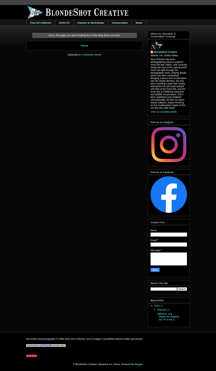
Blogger (138, 364)
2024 (157, 305)
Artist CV (64, 22)
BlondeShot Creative (165, 52)
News (139, 22)
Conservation (120, 22)
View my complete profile (164, 111)
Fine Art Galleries (40, 22)
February (162, 309)
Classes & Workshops (90, 22)
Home (84, 45)
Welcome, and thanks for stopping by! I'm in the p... (167, 316)
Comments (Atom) (91, 54)
